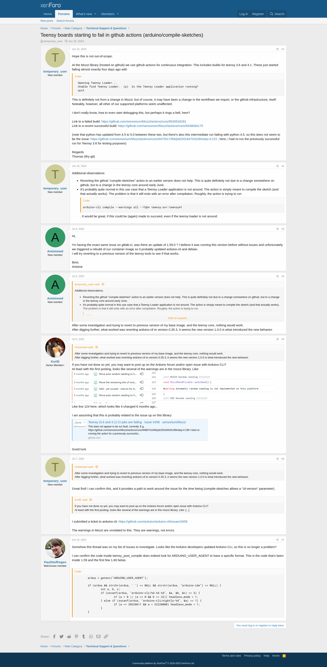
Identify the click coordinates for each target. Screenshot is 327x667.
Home (48, 14)
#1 (283, 49)
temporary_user (53, 41)
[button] (95, 14)
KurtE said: (81, 499)
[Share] (277, 49)
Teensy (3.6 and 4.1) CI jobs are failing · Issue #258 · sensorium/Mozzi (137, 422)
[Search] (277, 14)
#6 (283, 458)
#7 (283, 539)
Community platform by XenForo (163, 663)
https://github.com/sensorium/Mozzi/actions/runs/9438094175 (160, 126)
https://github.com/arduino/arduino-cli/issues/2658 (152, 521)
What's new (84, 14)
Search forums (65, 20)
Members (107, 14)
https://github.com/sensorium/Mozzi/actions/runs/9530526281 (143, 121)
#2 (283, 166)
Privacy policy (252, 655)
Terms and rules (231, 655)
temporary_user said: (87, 284)
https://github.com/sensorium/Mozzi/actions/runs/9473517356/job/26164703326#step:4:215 (154, 139)
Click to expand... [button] (178, 318)
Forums (64, 14)
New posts (46, 20)
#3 (283, 229)
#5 (283, 339)
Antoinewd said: (84, 347)
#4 (283, 276)
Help (266, 655)
